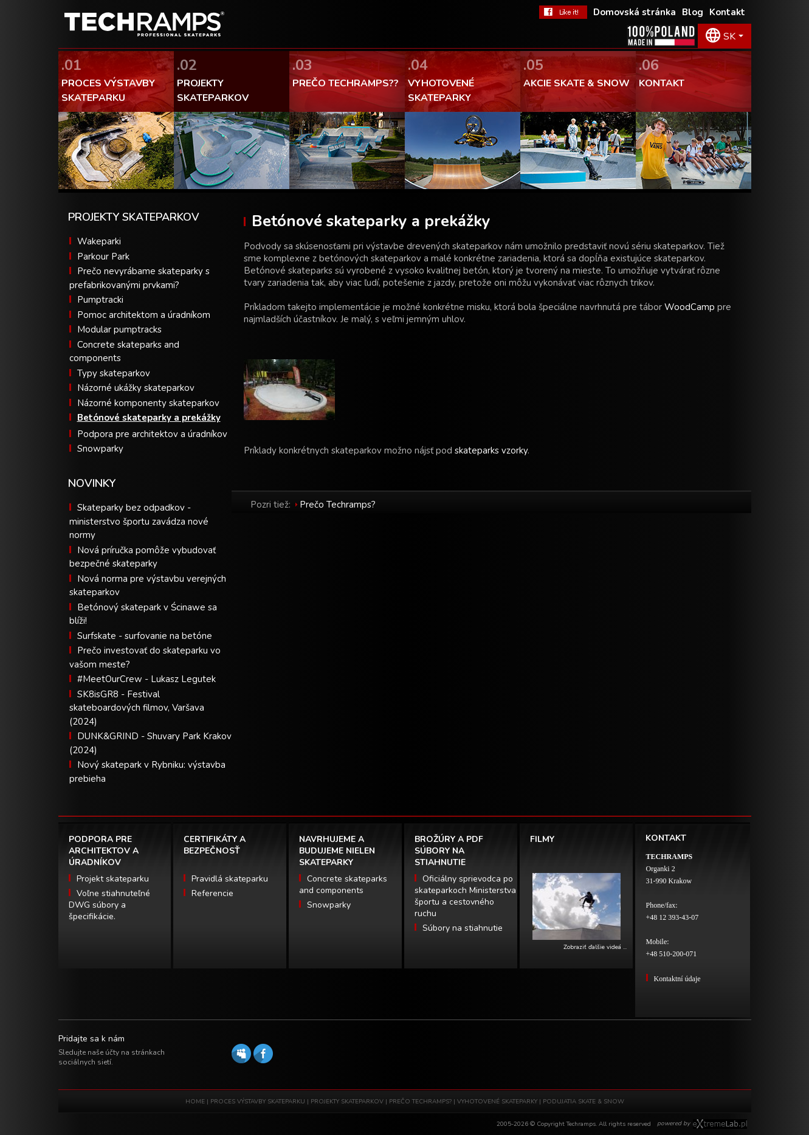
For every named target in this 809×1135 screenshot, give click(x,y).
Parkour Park (103, 256)
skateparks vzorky (491, 450)
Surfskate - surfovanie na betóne (144, 636)
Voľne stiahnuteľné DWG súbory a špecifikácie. (109, 905)
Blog (692, 12)
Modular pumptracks (119, 329)
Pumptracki (100, 300)
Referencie (212, 893)
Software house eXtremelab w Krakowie (720, 1124)
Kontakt (727, 12)
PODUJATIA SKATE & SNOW (583, 1101)
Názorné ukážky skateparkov (136, 388)
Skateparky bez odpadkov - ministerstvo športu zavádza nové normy (138, 521)
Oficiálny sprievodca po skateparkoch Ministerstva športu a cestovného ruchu (465, 896)
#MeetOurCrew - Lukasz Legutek (146, 679)
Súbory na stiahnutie (462, 928)
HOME (195, 1101)
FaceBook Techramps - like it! (563, 12)
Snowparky (100, 449)
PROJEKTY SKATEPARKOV (347, 1101)
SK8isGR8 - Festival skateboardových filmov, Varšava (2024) (136, 708)
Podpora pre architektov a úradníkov (152, 434)
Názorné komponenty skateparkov (148, 403)
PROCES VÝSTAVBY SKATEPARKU (257, 1101)
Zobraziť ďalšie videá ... (595, 947)
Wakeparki (99, 241)
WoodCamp (689, 307)
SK (729, 36)
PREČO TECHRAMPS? (420, 1101)
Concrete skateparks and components (343, 884)
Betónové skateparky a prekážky (149, 418)
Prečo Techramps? (338, 505)
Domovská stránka (634, 12)
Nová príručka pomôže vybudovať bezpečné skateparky (142, 557)
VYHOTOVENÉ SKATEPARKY (497, 1101)
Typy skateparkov (113, 373)
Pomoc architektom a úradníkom (143, 315)
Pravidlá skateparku (229, 879)
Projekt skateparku (113, 879)
